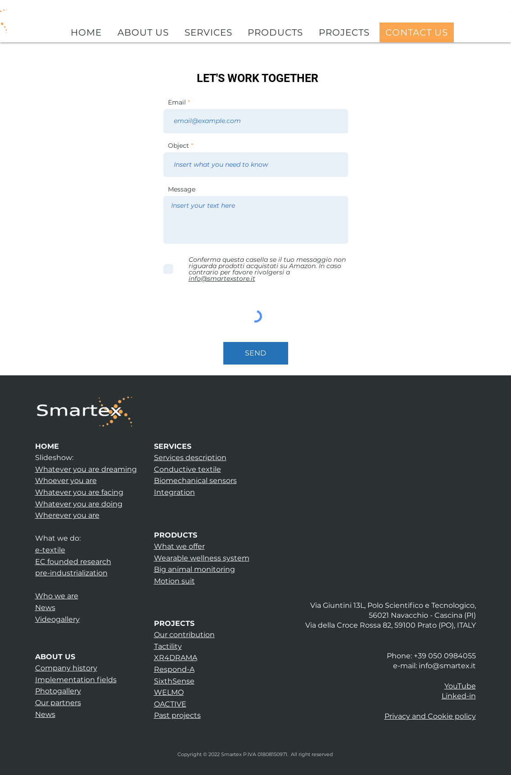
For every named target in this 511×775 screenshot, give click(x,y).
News (45, 607)
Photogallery (58, 691)
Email (177, 102)
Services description (190, 457)
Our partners (58, 702)
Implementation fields (76, 679)
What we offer (179, 546)
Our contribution (184, 634)
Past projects (177, 715)
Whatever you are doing (78, 504)
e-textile (50, 550)
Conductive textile (187, 469)
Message (181, 189)
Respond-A (174, 669)
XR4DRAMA (175, 657)
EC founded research (73, 561)
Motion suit (174, 581)
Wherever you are (67, 515)
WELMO (169, 692)
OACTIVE (170, 704)
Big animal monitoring (194, 569)
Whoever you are (66, 480)
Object (178, 145)
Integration (174, 492)
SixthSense (174, 681)
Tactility (168, 646)
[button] (430, 716)
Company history (66, 668)
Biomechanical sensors (195, 480)
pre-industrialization (71, 573)
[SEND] (255, 353)
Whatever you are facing (79, 492)
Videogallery (57, 619)
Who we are (56, 596)
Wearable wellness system (201, 558)
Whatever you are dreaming (86, 469)
